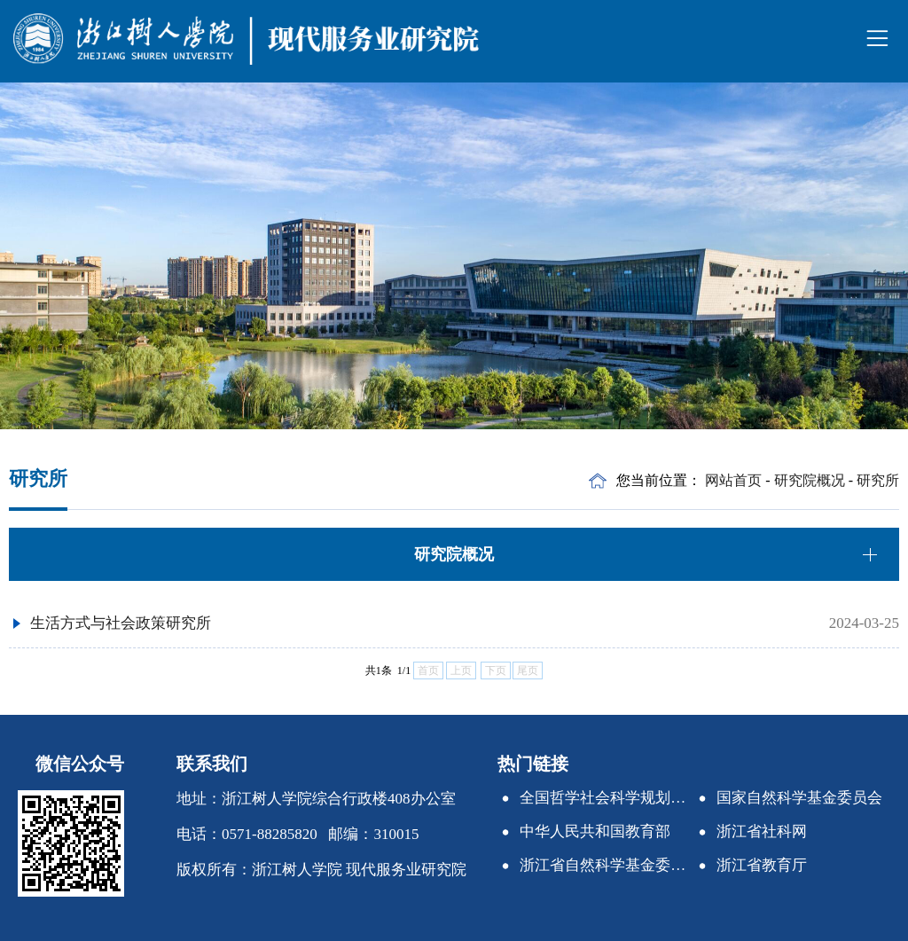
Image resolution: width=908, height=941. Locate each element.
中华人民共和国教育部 (595, 831)
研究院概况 (809, 480)
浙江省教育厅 (761, 865)
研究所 (878, 480)
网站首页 (733, 480)
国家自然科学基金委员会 (799, 797)
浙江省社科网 (761, 831)
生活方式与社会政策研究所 (120, 623)
